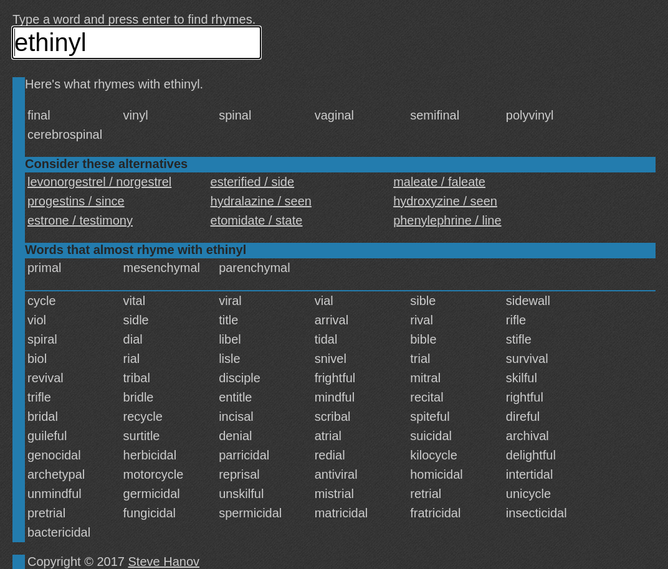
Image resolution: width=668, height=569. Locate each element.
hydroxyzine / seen (445, 201)
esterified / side (253, 182)
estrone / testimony (80, 220)
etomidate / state (257, 220)
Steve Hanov (164, 561)
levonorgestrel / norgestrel (99, 182)
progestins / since (76, 201)
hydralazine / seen (261, 201)
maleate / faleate (439, 182)
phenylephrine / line (447, 220)
